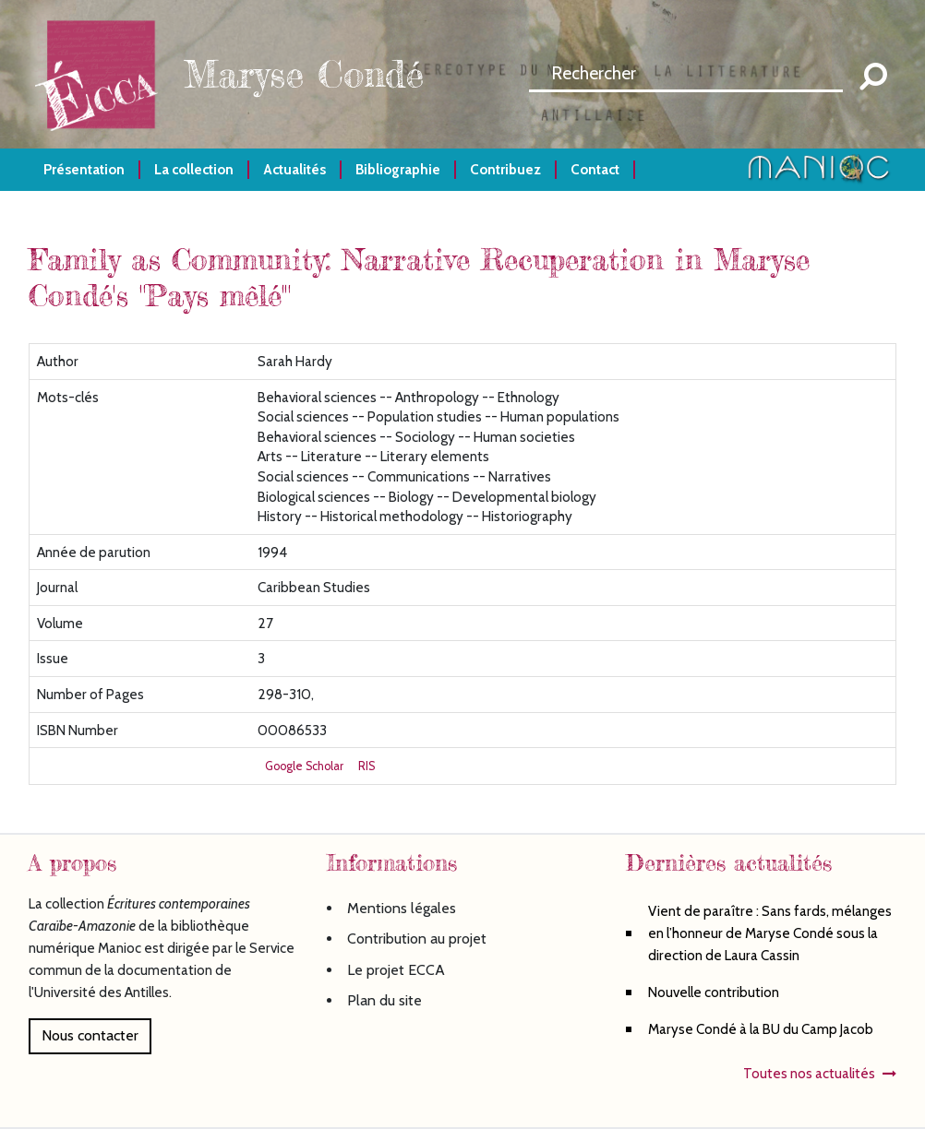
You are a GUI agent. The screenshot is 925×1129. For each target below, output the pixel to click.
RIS (366, 766)
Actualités (294, 169)
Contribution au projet (417, 938)
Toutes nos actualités (809, 1073)
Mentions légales (401, 908)
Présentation (84, 169)
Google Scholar (304, 766)
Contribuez (505, 169)
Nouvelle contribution (713, 992)
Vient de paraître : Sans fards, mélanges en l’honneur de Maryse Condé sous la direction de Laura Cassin (770, 933)
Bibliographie (397, 169)
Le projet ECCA (396, 970)
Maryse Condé (304, 74)
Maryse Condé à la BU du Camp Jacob (760, 1029)
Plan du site (384, 1000)
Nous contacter (90, 1035)
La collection (194, 169)
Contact (595, 169)
